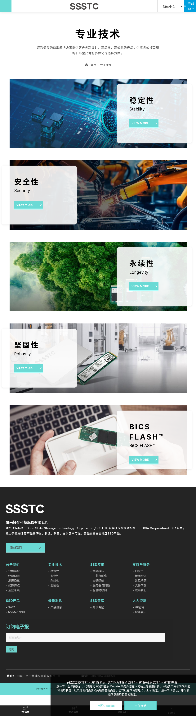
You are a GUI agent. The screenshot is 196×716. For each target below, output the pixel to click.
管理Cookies (106, 706)
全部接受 (140, 706)
